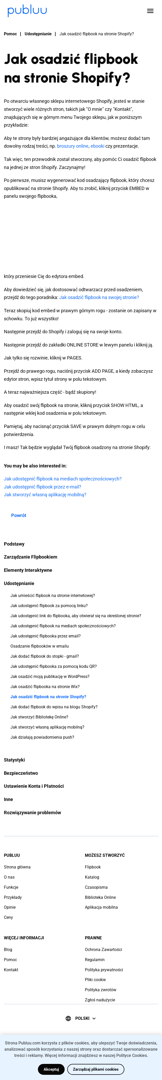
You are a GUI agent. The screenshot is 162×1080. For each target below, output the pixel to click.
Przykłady (13, 897)
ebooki (97, 146)
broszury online (73, 146)
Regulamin (95, 959)
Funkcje (11, 887)
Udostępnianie (38, 33)
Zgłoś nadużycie (100, 999)
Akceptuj (51, 1069)
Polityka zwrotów (100, 989)
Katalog (92, 877)
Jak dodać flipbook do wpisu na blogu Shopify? (54, 706)
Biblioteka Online (100, 897)
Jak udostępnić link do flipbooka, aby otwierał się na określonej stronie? (75, 615)
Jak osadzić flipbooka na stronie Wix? (45, 686)
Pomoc (10, 33)
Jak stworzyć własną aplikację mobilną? (47, 727)
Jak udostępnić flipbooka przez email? (45, 636)
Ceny (8, 917)
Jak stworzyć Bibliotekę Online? (39, 717)
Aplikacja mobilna (101, 907)
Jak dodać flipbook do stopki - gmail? (44, 656)
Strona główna (17, 867)
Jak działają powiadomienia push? (42, 737)
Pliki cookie (95, 979)
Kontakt (11, 969)
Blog (8, 949)
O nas (9, 877)
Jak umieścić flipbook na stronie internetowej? (52, 595)
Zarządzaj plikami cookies (96, 1069)
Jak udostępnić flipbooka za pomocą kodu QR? (53, 666)
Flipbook (93, 867)
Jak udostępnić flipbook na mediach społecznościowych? (63, 625)
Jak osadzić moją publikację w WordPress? (50, 676)
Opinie (10, 907)
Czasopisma (96, 887)
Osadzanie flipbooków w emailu (39, 646)
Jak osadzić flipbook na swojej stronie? (99, 297)
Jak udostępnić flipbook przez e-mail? (42, 487)
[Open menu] (150, 10)
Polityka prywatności (104, 969)
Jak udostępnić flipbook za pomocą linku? (49, 605)
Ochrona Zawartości (103, 949)
